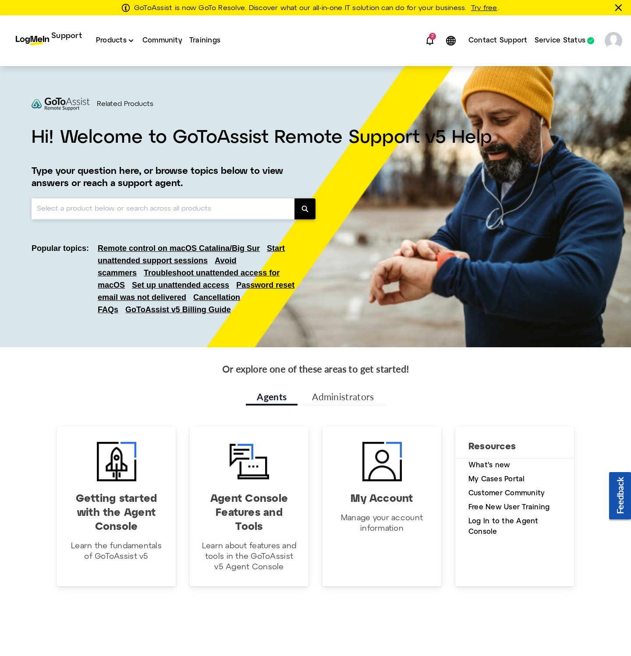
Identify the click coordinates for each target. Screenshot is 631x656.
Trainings (204, 40)
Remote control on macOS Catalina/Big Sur (179, 248)
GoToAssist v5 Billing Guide (178, 309)
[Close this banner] (620, 7)
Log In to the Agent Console (503, 526)
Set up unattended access (180, 285)
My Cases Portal (496, 479)
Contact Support (498, 40)
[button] (430, 40)
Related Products (125, 104)
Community (162, 40)
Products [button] (111, 40)
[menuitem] (49, 40)
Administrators (343, 396)
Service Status (560, 40)
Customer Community (506, 493)
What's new (489, 465)
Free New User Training (508, 507)
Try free (484, 8)
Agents (272, 396)
